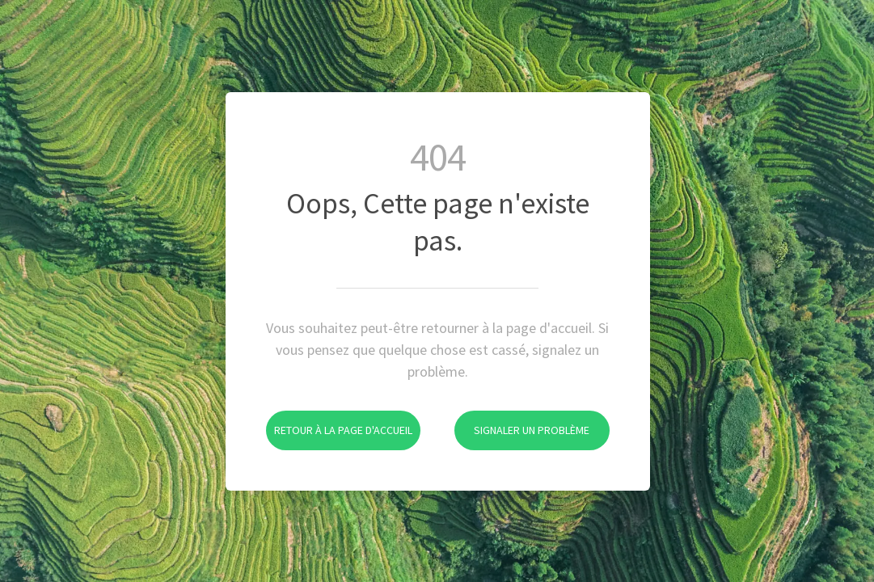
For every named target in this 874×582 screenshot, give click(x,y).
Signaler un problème (521, 420)
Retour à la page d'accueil (339, 420)
